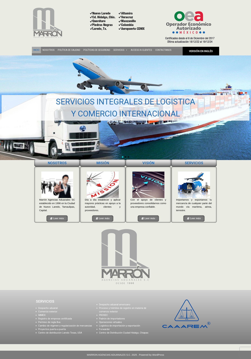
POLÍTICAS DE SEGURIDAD (96, 50)
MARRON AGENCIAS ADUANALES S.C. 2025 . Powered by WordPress (125, 354)
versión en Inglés (201, 51)
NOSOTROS (49, 50)
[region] (125, 107)
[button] (5, 107)
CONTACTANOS (163, 50)
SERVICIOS (118, 50)
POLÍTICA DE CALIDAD (69, 50)
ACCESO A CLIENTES (141, 50)
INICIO (36, 50)
